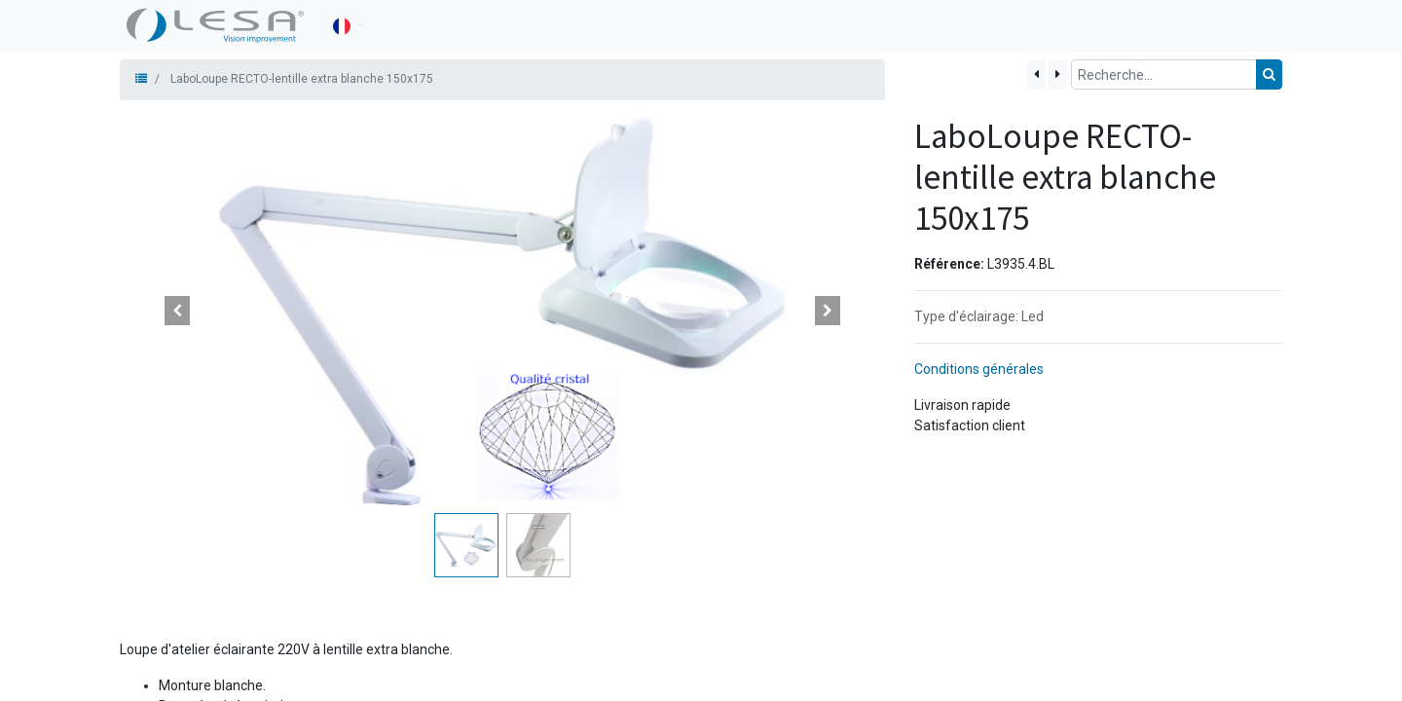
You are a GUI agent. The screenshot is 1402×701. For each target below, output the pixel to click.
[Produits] (141, 79)
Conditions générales (979, 369)
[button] (177, 310)
